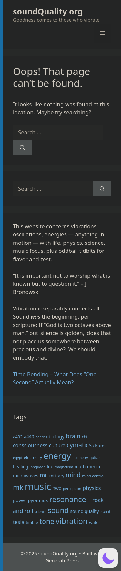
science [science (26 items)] (40, 511)
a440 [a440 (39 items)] (29, 436)
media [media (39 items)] (93, 466)
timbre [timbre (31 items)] (32, 522)
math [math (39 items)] (80, 466)
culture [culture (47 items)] (57, 445)
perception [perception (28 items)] (72, 488)
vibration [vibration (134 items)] (71, 521)
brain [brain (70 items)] (73, 436)
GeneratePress (62, 560)
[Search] (22, 148)
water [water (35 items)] (94, 522)
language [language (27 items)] (37, 466)
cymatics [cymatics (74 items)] (79, 445)
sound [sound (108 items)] (58, 510)
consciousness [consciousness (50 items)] (30, 445)
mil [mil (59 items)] (44, 475)
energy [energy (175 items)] (57, 456)
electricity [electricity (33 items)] (33, 457)
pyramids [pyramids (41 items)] (38, 500)
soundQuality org (48, 11)
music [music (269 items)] (38, 486)
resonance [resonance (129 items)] (67, 499)
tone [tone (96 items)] (47, 521)
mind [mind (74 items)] (73, 475)
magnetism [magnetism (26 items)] (64, 467)
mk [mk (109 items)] (18, 487)
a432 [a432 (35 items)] (18, 437)
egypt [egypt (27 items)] (17, 457)
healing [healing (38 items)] (20, 466)
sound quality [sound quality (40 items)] (84, 511)
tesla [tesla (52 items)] (19, 522)
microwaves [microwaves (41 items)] (25, 475)
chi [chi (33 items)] (84, 437)
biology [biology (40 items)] (57, 436)
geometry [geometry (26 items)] (80, 457)
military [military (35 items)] (56, 476)
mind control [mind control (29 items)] (93, 475)
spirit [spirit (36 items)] (105, 511)
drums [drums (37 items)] (99, 446)
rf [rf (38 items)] (89, 500)
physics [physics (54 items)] (92, 487)
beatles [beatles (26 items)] (41, 437)
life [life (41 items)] (50, 466)
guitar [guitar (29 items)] (94, 457)
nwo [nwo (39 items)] (56, 488)
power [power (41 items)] (19, 500)
